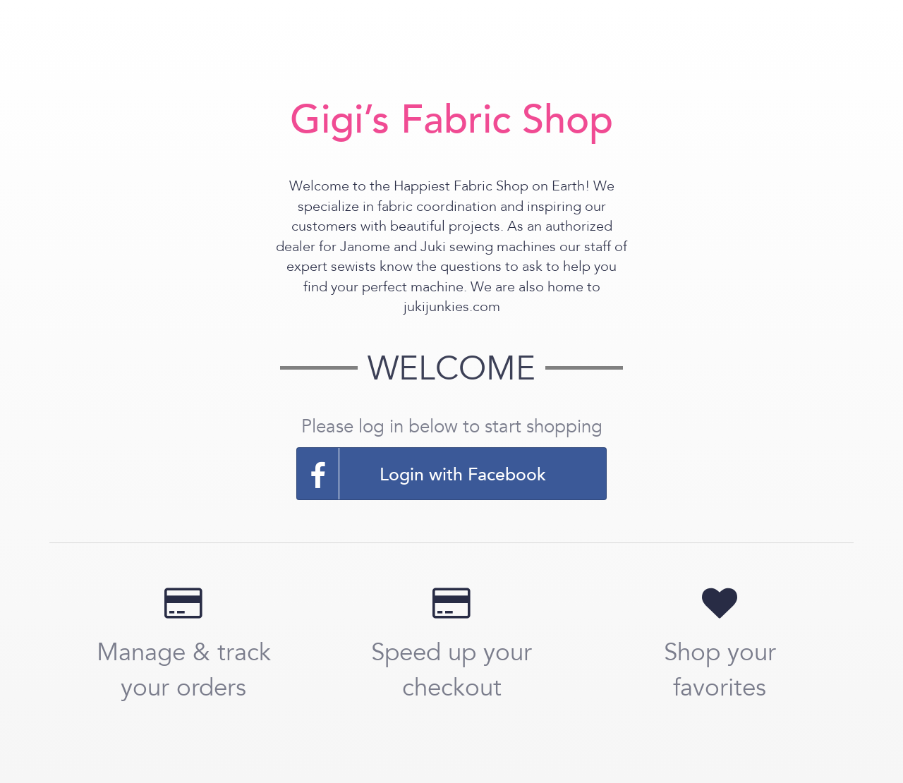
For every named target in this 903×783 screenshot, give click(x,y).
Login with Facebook (421, 473)
